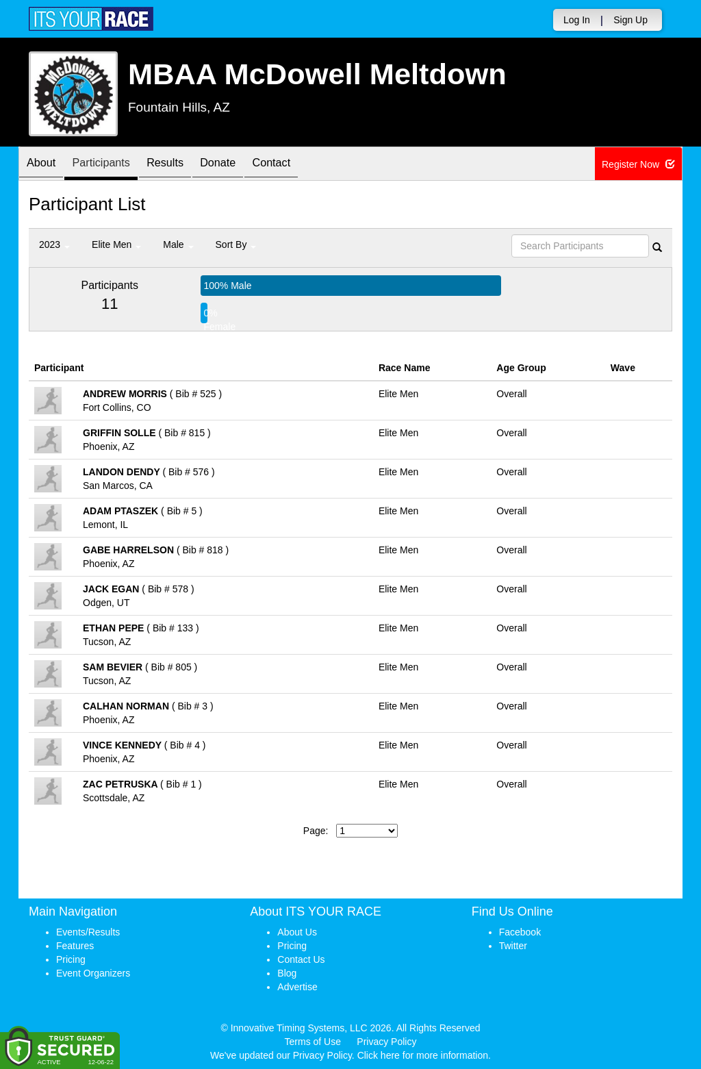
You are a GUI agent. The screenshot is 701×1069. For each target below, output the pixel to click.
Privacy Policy (386, 1041)
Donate (242, 164)
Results (183, 164)
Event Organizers (93, 973)
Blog (286, 973)
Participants (111, 164)
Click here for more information (422, 1055)
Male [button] (178, 244)
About (44, 164)
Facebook (520, 932)
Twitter (513, 945)
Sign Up (630, 19)
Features (75, 945)
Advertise (297, 986)
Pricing (71, 959)
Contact (302, 164)
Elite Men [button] (116, 244)
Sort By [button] (236, 244)
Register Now (638, 164)
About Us (297, 932)
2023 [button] (54, 244)
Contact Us (300, 959)
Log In (576, 19)
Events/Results (88, 932)
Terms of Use (313, 1041)
